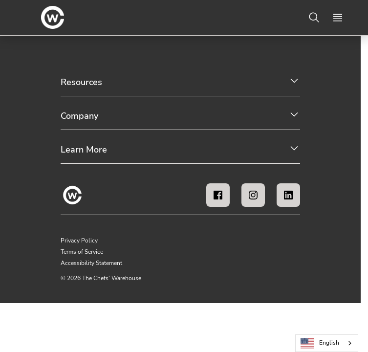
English (320, 343)
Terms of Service (82, 252)
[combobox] (326, 343)
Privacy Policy (79, 240)
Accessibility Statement (91, 263)
